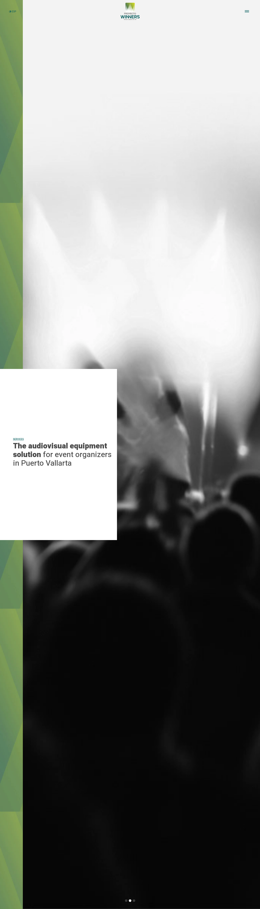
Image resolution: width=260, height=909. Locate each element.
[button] (126, 900)
